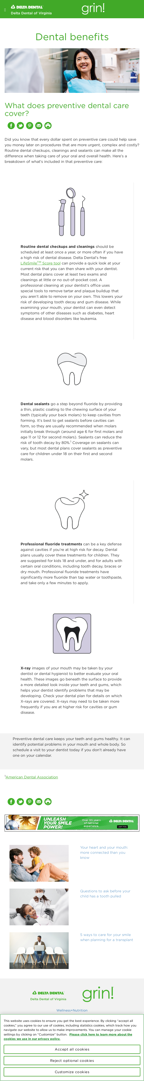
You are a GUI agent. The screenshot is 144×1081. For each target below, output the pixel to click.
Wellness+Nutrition (72, 1010)
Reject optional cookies (72, 1060)
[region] (72, 1047)
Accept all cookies (72, 1049)
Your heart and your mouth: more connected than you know (104, 852)
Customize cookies (72, 1072)
